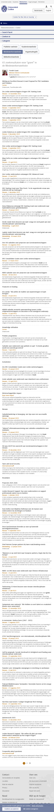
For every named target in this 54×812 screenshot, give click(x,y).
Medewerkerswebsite (7, 28)
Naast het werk (34, 791)
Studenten (15, 2)
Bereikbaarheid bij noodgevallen (13, 799)
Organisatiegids (32, 2)
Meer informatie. (37, 806)
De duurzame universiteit (38, 781)
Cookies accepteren (11, 809)
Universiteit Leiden (6, 2)
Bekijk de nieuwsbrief (36, 799)
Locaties (5, 781)
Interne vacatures (35, 784)
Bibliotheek (41, 2)
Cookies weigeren (31, 809)
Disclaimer (5, 791)
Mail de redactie (7, 784)
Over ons (32, 778)
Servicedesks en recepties (11, 778)
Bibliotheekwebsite (11, 57)
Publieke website (11, 47)
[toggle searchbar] (51, 6)
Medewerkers (23, 2)
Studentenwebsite (28, 47)
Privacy (4, 788)
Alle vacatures (34, 788)
